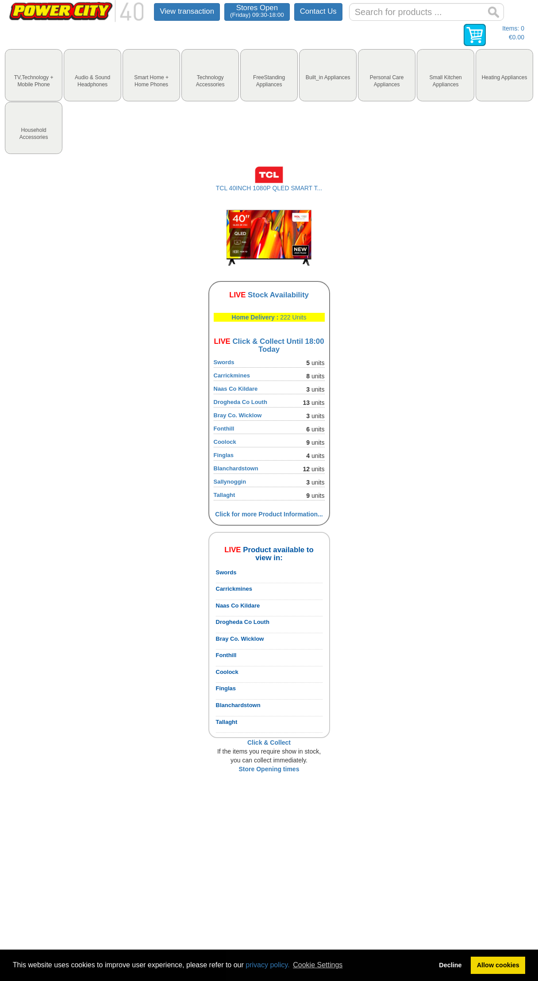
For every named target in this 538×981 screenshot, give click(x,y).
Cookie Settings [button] (317, 965)
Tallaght (224, 495)
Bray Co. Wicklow (238, 415)
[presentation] (33, 75)
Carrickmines (232, 375)
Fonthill (224, 428)
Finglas (224, 455)
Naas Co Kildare (236, 388)
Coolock (225, 442)
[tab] (33, 75)
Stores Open (257, 11)
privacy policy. (267, 965)
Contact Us (318, 11)
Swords (224, 362)
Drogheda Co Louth (240, 402)
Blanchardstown (236, 468)
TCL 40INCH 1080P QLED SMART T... (269, 188)
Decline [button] (450, 965)
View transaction (187, 11)
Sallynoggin (230, 481)
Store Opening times (269, 769)
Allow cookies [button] (498, 965)
